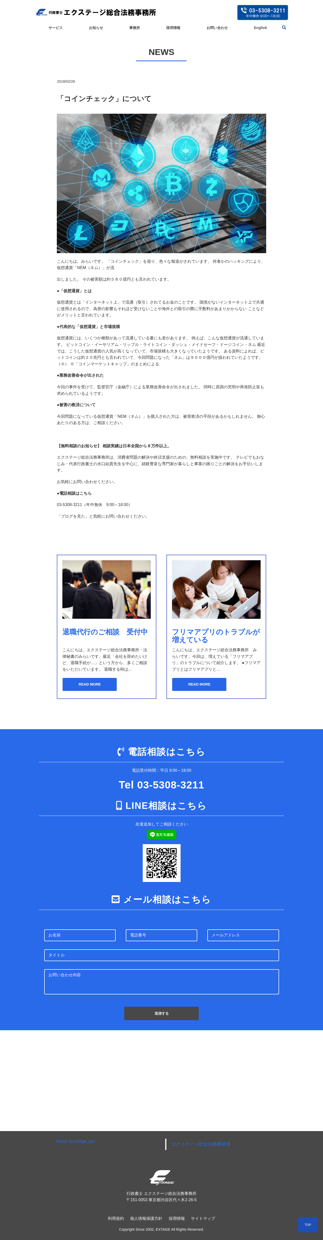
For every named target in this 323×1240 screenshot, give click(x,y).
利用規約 (116, 1218)
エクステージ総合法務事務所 (201, 1144)
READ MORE (88, 684)
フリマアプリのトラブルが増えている (213, 636)
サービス (55, 28)
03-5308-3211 (170, 785)
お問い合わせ (217, 28)
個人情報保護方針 (146, 1218)
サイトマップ (203, 1218)
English (260, 28)
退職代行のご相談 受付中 (106, 632)
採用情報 (173, 28)
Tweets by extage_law (75, 1141)
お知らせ (96, 28)
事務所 (134, 28)
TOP (308, 1225)
